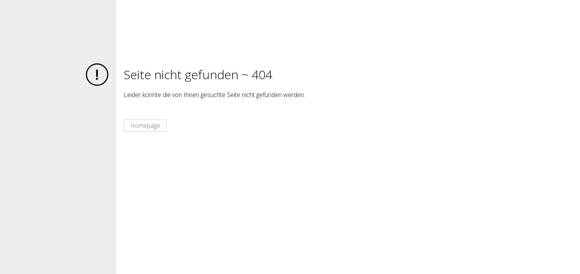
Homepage (145, 125)
